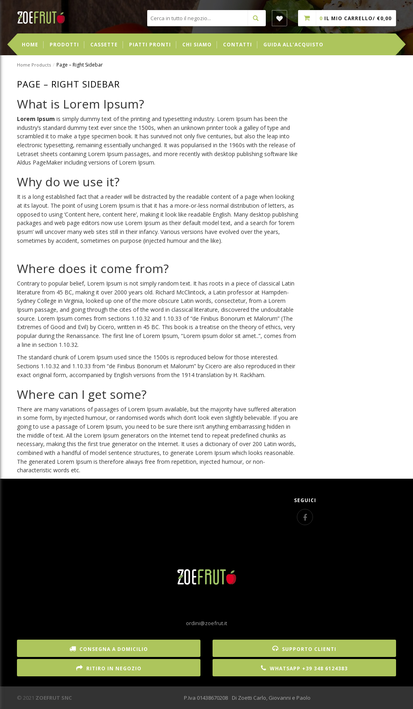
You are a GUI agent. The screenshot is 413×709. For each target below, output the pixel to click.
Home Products (34, 65)
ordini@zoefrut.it (206, 623)
